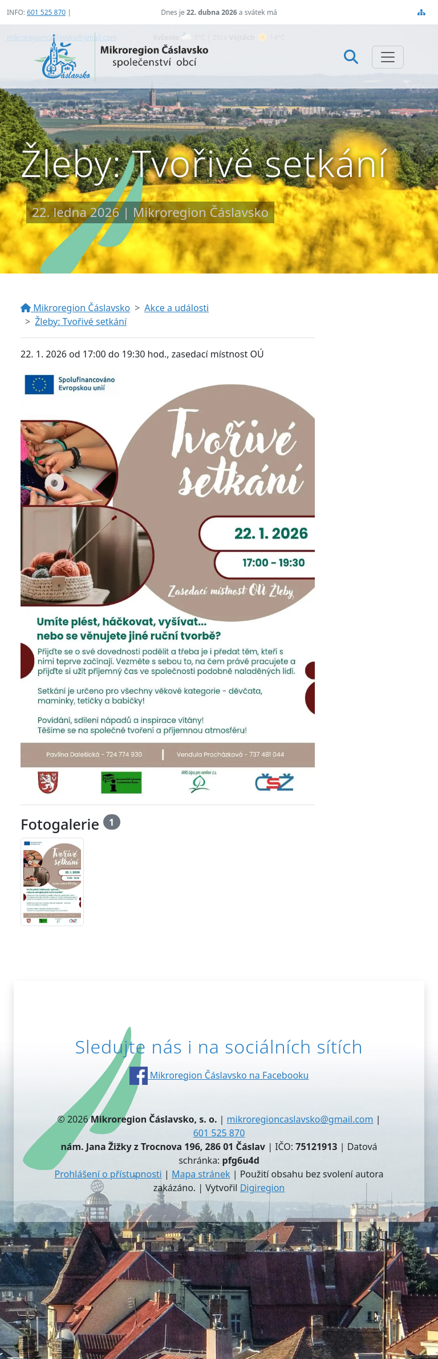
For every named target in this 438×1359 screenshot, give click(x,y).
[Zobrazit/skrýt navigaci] (388, 57)
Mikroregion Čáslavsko (75, 307)
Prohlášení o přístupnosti (108, 1174)
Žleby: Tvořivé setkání (81, 321)
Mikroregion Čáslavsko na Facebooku (219, 1075)
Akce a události (176, 307)
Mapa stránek (201, 1174)
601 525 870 (46, 12)
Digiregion (262, 1187)
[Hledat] (351, 56)
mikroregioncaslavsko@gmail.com (300, 1119)
